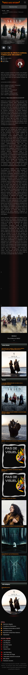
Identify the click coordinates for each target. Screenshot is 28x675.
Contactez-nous (7, 630)
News (8, 10)
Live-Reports (5, 643)
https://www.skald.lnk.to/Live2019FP (15, 98)
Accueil (3, 10)
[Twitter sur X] (9, 48)
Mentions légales (8, 624)
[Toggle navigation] (25, 2)
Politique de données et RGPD (11, 628)
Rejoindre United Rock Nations (11, 632)
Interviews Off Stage (8, 654)
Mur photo (5, 658)
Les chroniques (6, 645)
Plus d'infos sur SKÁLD (14, 338)
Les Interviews (6, 652)
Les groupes (5, 640)
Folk (14, 340)
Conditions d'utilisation (9, 626)
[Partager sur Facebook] (3, 48)
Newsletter (6, 634)
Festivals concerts (7, 661)
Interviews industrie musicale (10, 656)
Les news (4, 647)
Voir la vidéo (4, 61)
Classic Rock (5, 649)
